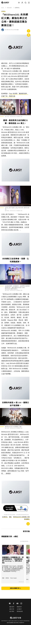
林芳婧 (7, 578)
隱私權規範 (20, 611)
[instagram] (21, 603)
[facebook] (13, 603)
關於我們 (11, 606)
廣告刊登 (11, 609)
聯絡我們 (19, 606)
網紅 (10, 517)
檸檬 (3, 578)
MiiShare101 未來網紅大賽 (21, 517)
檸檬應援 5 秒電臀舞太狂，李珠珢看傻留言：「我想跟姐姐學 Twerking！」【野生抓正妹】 (13, 560)
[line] (10, 603)
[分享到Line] (28, 35)
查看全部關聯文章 (15, 588)
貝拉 (27, 579)
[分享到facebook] (28, 31)
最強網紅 (27, 519)
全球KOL (3, 11)
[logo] (5, 3)
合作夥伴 (19, 609)
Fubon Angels (13, 578)
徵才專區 (11, 611)
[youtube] (17, 603)
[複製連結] (28, 523)
